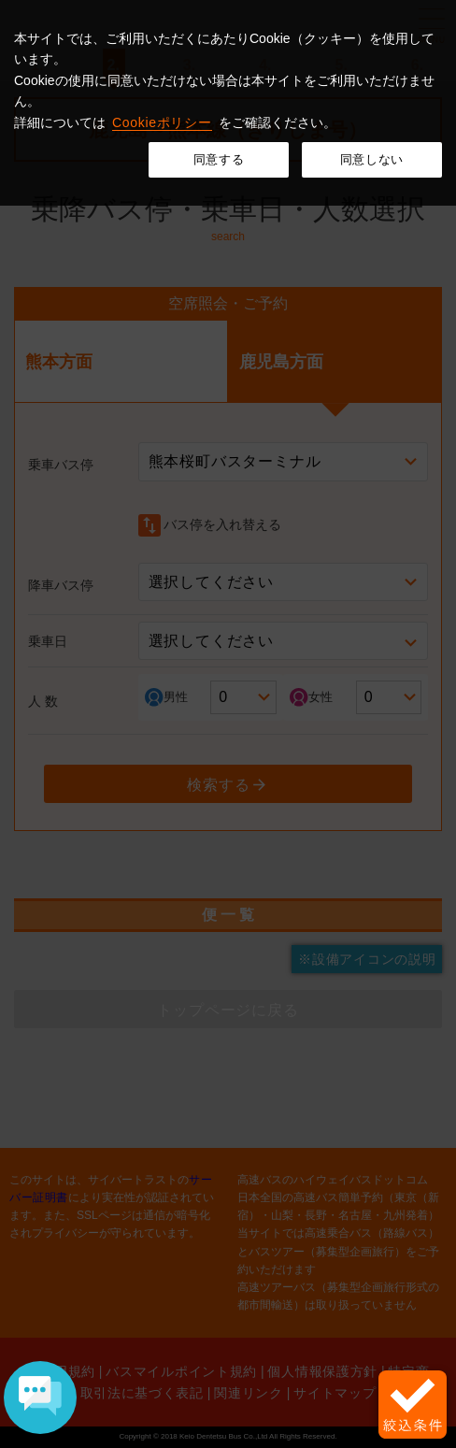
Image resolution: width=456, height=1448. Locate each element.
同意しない (372, 159)
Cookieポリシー (162, 122)
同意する (219, 159)
